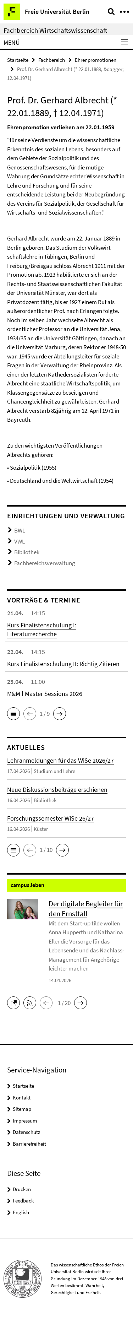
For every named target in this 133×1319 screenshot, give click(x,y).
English (21, 1212)
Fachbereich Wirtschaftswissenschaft (55, 30)
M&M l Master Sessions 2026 (44, 694)
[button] (13, 714)
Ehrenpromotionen (95, 59)
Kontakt (22, 1097)
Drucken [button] (22, 1189)
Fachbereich (51, 59)
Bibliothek (26, 552)
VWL (19, 541)
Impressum (25, 1120)
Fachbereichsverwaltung (44, 563)
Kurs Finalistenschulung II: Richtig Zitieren (63, 664)
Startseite (17, 59)
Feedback (23, 1200)
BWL (19, 530)
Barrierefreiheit (29, 1143)
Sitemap (22, 1109)
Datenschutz (26, 1132)
